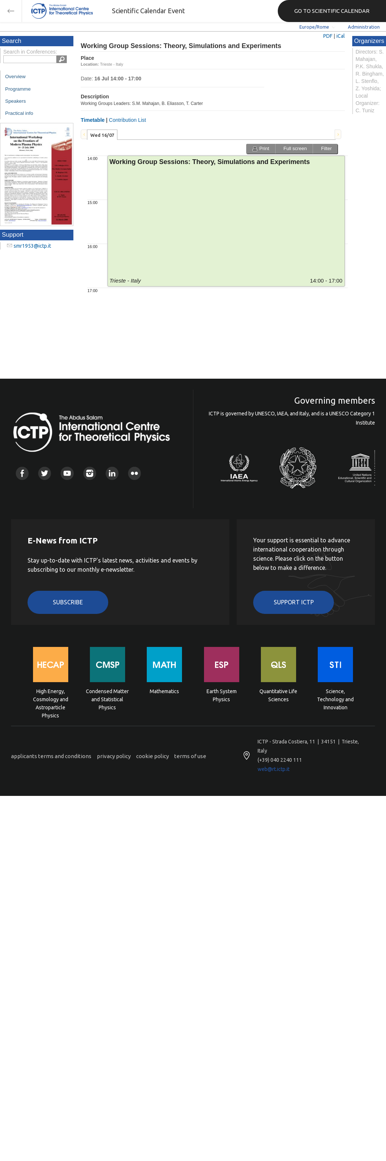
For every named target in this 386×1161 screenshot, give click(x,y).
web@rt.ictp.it (274, 769)
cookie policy (152, 756)
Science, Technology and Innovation (335, 698)
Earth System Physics (222, 695)
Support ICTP (294, 602)
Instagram (89, 473)
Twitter (44, 473)
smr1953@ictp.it (32, 246)
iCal (340, 36)
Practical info (19, 113)
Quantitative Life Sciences (278, 695)
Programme (18, 89)
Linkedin (112, 473)
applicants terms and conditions (51, 756)
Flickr (134, 473)
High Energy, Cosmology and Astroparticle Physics (50, 698)
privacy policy (114, 756)
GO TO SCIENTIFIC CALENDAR (331, 11)
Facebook (22, 473)
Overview (15, 76)
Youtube (67, 473)
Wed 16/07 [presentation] (102, 135)
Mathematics (164, 691)
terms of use (190, 756)
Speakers (15, 101)
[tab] (102, 135)
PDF (327, 36)
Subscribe (68, 602)
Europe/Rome (314, 26)
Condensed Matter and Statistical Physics (107, 698)
